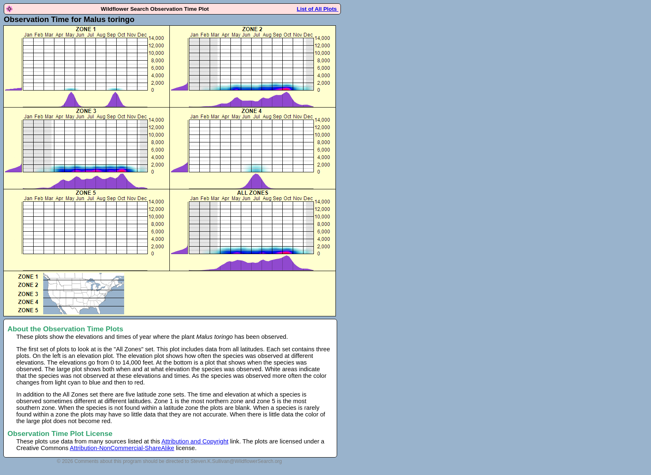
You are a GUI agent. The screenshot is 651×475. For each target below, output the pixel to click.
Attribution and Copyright (195, 441)
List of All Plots (317, 9)
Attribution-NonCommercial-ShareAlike (122, 448)
